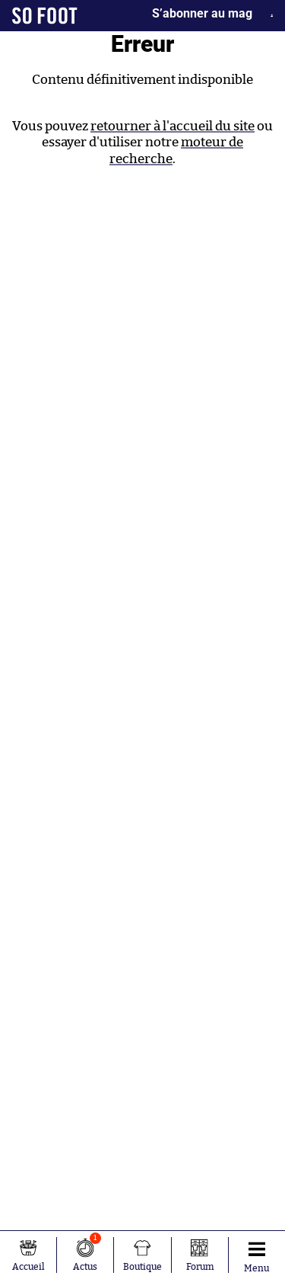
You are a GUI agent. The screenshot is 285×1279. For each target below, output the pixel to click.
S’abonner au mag (202, 13)
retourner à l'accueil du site (172, 126)
